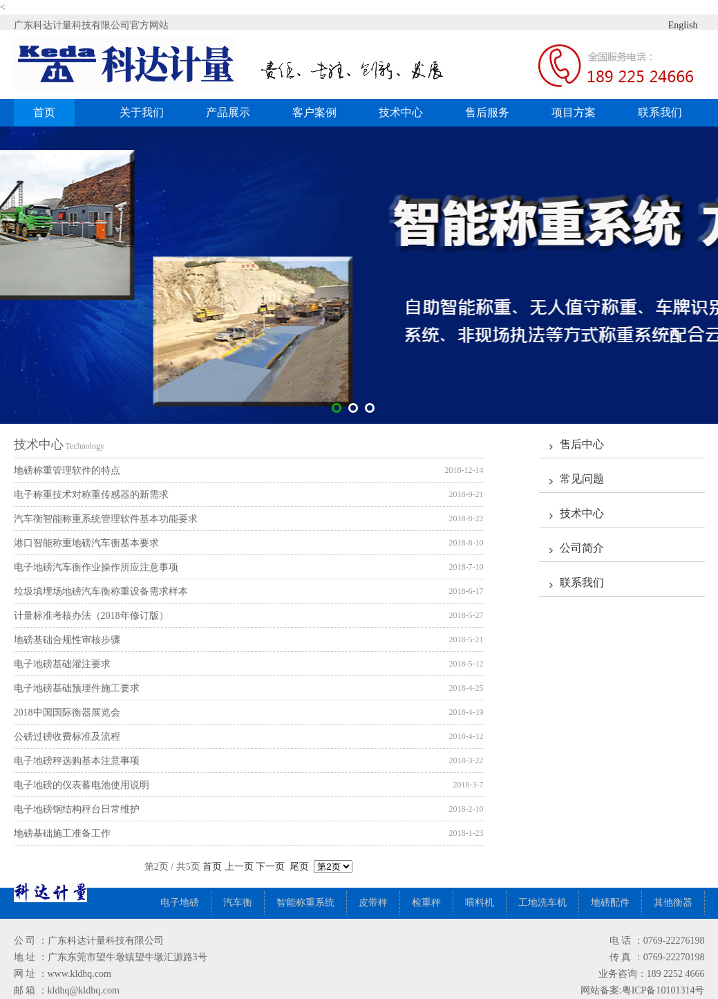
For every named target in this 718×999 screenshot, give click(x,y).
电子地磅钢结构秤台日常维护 (77, 809)
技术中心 (401, 112)
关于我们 (142, 112)
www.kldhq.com (79, 974)
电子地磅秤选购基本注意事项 (77, 761)
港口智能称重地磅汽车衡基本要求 (86, 543)
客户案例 (319, 112)
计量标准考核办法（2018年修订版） (91, 615)
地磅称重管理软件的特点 (67, 470)
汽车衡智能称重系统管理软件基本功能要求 (106, 519)
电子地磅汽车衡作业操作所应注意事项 (96, 567)
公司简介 (582, 548)
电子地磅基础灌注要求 (62, 664)
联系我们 (660, 112)
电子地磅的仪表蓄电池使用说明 (81, 785)
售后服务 (487, 112)
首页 (44, 112)
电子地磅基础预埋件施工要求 (77, 688)
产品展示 (233, 112)
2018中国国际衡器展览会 (67, 712)
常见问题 (582, 479)
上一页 (239, 866)
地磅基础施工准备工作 (62, 833)
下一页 (270, 866)
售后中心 (582, 444)
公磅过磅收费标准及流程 (67, 736)
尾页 (299, 866)
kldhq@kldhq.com (84, 990)
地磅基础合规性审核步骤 (67, 640)
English (672, 24)
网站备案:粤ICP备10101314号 (642, 990)
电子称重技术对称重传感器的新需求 (91, 494)
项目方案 (573, 112)
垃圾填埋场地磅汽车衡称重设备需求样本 (101, 591)
